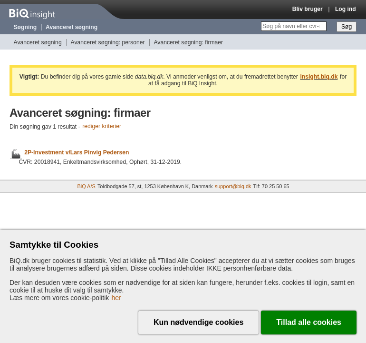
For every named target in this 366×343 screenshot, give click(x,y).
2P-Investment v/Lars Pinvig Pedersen (76, 152)
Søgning (25, 27)
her (116, 298)
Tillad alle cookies (308, 322)
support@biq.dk (233, 186)
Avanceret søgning (71, 27)
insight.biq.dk (318, 76)
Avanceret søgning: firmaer (188, 42)
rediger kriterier (101, 126)
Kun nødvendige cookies (198, 322)
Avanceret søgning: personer (108, 42)
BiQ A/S (86, 186)
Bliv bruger (307, 9)
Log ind (345, 9)
